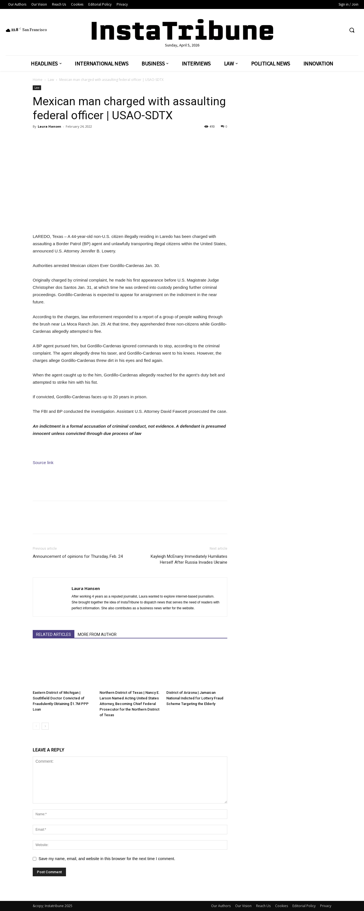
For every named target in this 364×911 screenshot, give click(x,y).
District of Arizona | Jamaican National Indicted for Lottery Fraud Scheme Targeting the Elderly (194, 698)
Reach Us (263, 905)
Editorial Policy (304, 905)
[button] (351, 30)
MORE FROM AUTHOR (97, 634)
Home (37, 79)
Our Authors (221, 905)
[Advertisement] (130, 482)
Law (51, 79)
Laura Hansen (49, 126)
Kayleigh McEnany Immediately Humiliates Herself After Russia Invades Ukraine (189, 559)
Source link (43, 462)
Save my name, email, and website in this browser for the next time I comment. (107, 858)
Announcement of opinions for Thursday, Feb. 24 (78, 556)
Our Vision (243, 905)
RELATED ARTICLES (53, 634)
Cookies (281, 905)
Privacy (325, 905)
